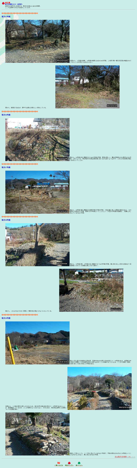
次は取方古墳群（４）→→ (125, 457)
